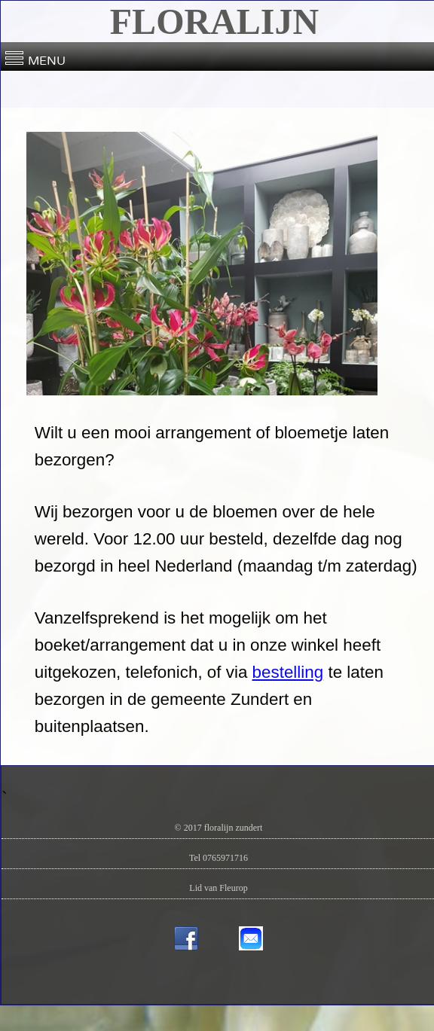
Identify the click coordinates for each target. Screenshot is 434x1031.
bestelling (288, 672)
